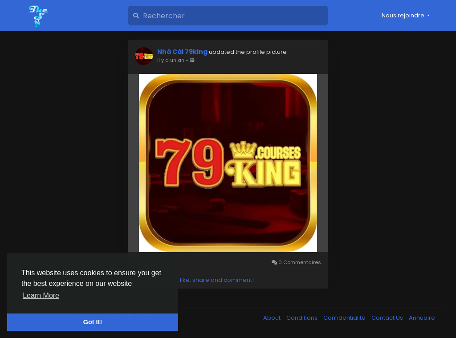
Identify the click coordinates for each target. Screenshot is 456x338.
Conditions (302, 318)
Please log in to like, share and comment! (194, 280)
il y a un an (170, 60)
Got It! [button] (92, 322)
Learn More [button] (41, 295)
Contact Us (387, 318)
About (272, 318)
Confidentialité (345, 318)
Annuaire (422, 318)
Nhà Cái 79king (182, 51)
